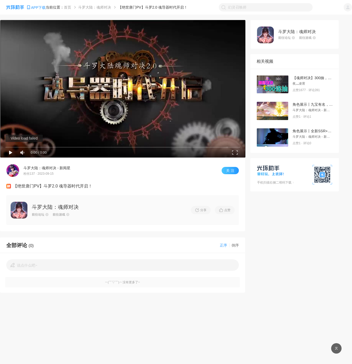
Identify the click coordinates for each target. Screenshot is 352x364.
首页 (67, 7)
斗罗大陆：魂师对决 (94, 7)
